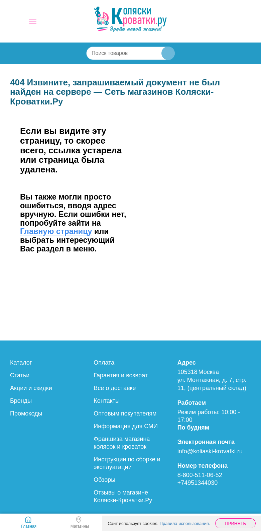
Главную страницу (56, 231)
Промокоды (26, 413)
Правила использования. (185, 523)
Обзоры (104, 479)
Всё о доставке (115, 388)
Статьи (19, 375)
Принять (235, 523)
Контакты (107, 400)
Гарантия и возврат (121, 375)
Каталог (21, 362)
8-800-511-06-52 (199, 475)
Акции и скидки (31, 388)
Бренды (21, 400)
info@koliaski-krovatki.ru (210, 451)
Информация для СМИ (126, 426)
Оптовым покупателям (125, 413)
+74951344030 (197, 482)
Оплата (104, 362)
